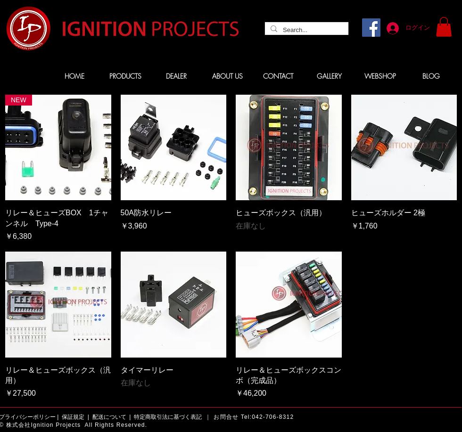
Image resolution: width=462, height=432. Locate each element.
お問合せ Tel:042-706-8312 (254, 417)
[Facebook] (371, 27)
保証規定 (73, 417)
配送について (109, 417)
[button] (444, 27)
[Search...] (306, 30)
